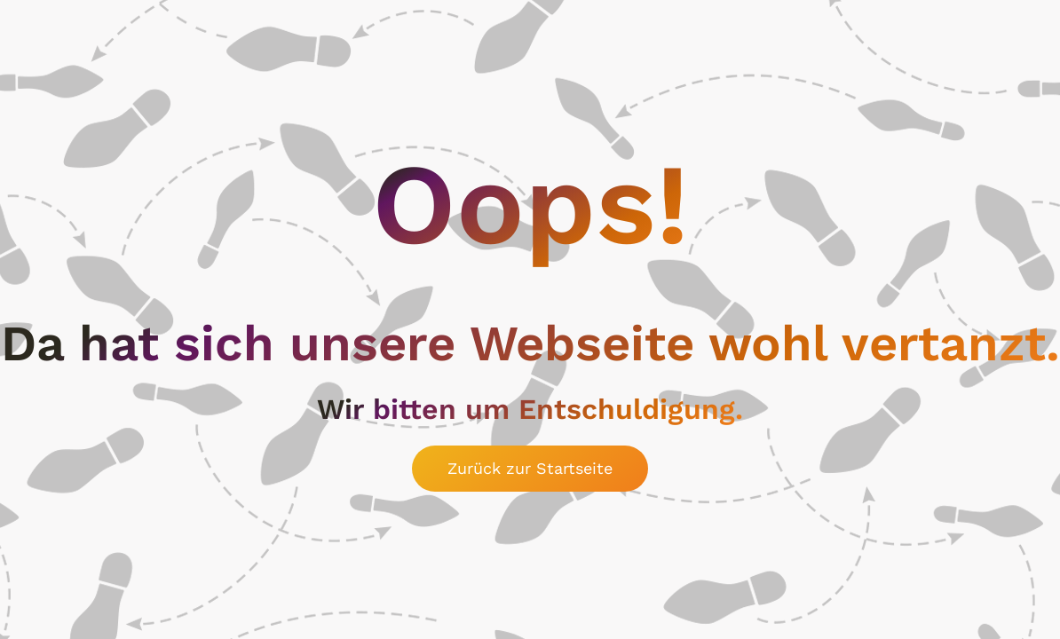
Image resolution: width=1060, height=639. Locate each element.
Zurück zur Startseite (530, 468)
